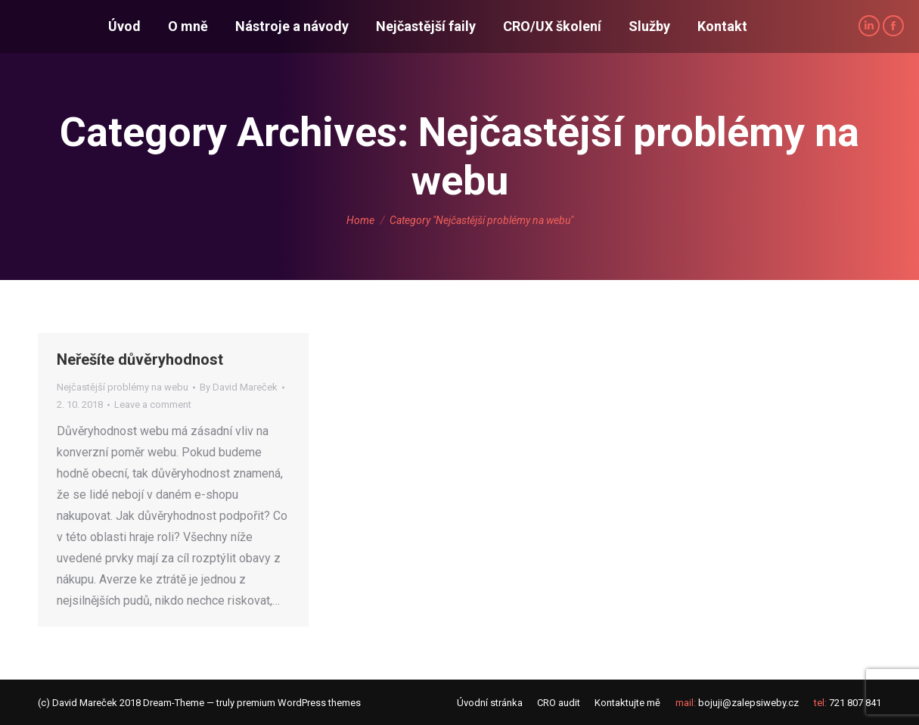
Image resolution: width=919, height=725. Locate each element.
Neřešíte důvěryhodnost (140, 359)
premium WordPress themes (299, 702)
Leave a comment (152, 404)
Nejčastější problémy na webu (122, 387)
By (239, 387)
